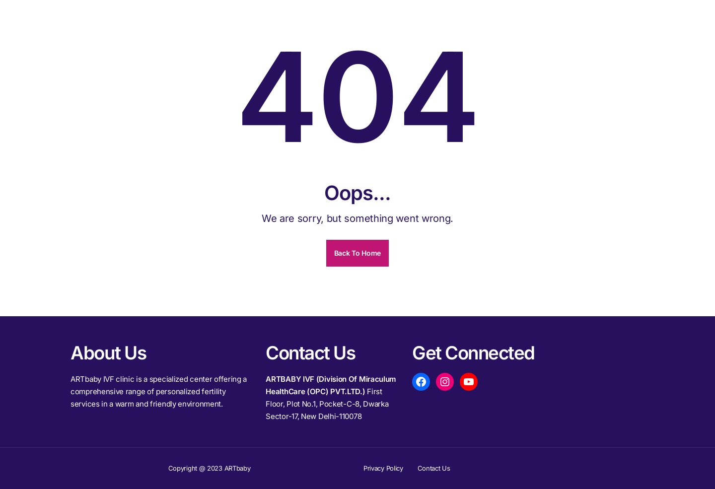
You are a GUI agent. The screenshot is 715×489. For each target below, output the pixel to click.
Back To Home (357, 253)
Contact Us (434, 468)
